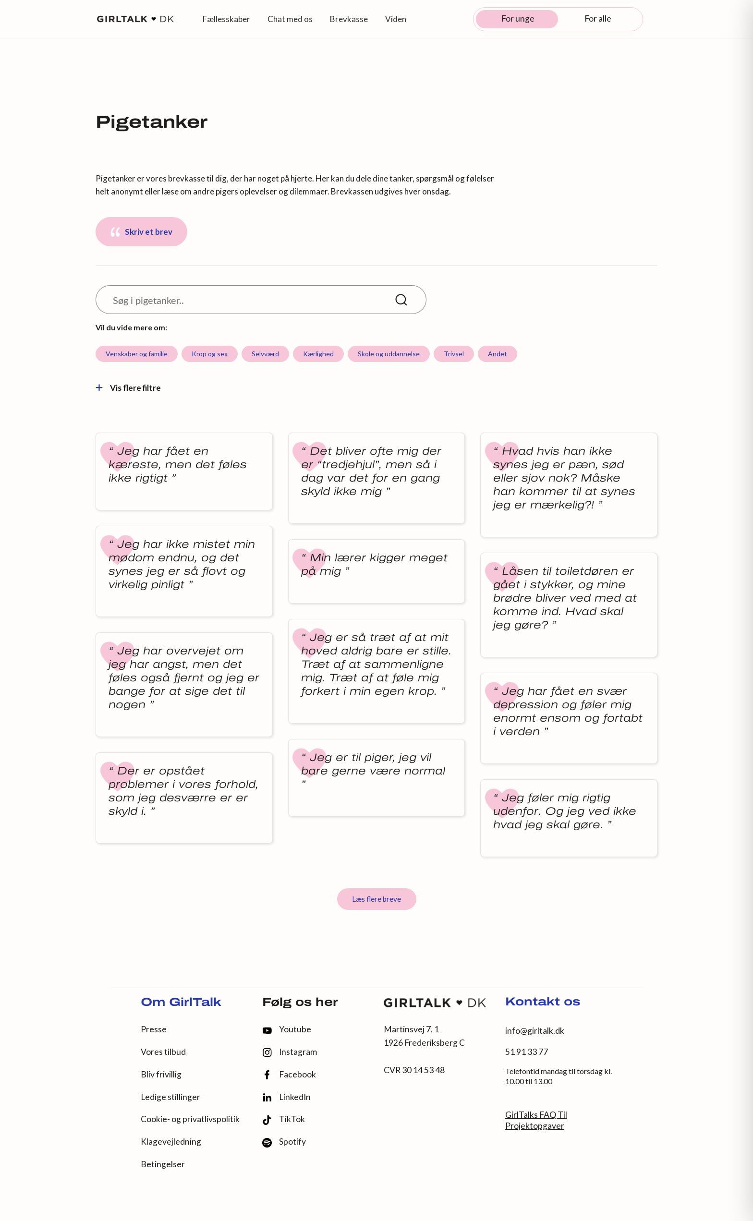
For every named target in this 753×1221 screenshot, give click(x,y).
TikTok (283, 1119)
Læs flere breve (376, 899)
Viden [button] (395, 19)
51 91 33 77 (526, 1052)
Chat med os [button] (290, 19)
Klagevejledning (171, 1141)
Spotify (284, 1142)
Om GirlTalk (181, 1003)
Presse (154, 1029)
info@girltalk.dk (534, 1031)
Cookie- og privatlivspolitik (190, 1119)
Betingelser (163, 1164)
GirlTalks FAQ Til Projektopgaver (536, 1120)
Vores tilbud (163, 1052)
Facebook (289, 1074)
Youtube (286, 1029)
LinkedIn (286, 1097)
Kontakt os (542, 1002)
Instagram (289, 1052)
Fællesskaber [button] (226, 19)
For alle (597, 18)
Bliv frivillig (161, 1074)
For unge (517, 18)
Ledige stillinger (170, 1097)
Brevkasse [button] (349, 19)
